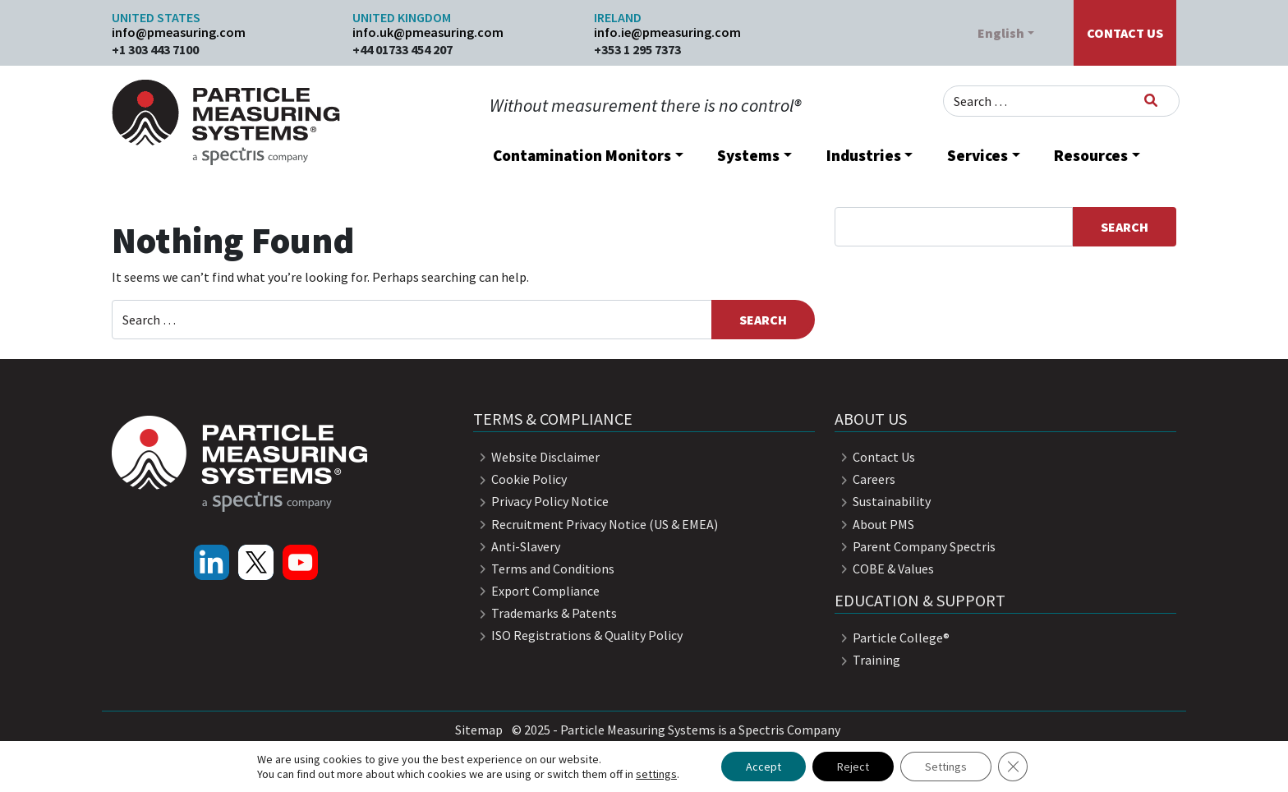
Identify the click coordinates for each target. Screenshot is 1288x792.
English (1001, 33)
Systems (748, 155)
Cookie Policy (520, 479)
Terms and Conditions (543, 568)
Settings (946, 766)
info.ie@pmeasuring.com (667, 32)
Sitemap (479, 729)
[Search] (1150, 100)
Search (1124, 227)
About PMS (874, 524)
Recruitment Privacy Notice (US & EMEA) (595, 524)
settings (656, 774)
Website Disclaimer (536, 457)
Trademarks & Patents (545, 613)
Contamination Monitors (582, 155)
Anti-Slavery (516, 546)
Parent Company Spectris (915, 546)
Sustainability (883, 501)
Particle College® (892, 637)
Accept (763, 766)
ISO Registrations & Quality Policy (578, 635)
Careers (865, 479)
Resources (1091, 155)
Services (977, 155)
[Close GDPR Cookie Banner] (1013, 766)
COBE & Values (884, 568)
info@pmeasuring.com (179, 32)
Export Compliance (536, 590)
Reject (853, 766)
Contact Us (1125, 33)
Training (867, 660)
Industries (863, 155)
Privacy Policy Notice (541, 501)
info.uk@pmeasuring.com (428, 32)
